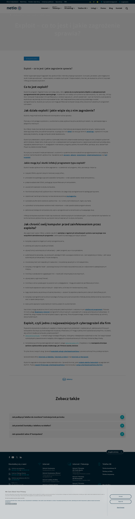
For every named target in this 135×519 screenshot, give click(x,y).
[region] (67, 502)
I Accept (120, 496)
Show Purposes (120, 507)
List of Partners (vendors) (10, 503)
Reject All (120, 501)
